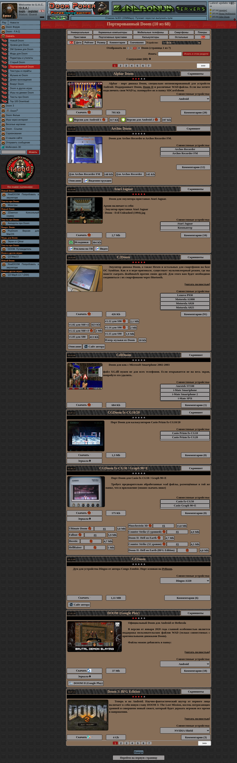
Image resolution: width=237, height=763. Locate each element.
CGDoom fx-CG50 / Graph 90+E (123, 468)
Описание (75, 180)
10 (134, 48)
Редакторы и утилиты (21, 58)
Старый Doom (17, 62)
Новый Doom (17, 40)
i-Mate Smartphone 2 (185, 394)
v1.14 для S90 (116, 327)
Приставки (80, 37)
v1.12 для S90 (116, 321)
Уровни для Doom (19, 45)
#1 (104, 528)
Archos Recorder (185, 149)
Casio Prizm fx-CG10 (185, 433)
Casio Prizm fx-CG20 (185, 437)
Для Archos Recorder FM (85, 174)
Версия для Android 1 (90, 119)
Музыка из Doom (19, 75)
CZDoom (138, 559)
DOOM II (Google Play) (86, 683)
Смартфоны (181, 32)
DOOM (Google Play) (123, 613)
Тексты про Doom (19, 97)
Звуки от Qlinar (16, 241)
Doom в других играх (21, 88)
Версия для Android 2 (143, 119)
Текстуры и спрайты (20, 71)
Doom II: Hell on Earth (145, 537)
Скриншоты (195, 73)
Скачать (10, 36)
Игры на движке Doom (22, 92)
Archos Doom (121, 128)
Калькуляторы (150, 37)
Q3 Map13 (13, 256)
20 (139, 48)
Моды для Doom (19, 53)
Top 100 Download (19, 101)
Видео (102, 248)
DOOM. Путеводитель (19, 249)
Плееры (202, 32)
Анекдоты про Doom (18, 223)
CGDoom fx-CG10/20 (124, 412)
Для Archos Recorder (130, 174)
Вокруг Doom (17, 84)
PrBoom (167, 568)
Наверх (138, 752)
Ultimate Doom (81, 528)
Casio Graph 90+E (185, 506)
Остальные (181, 37)
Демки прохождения (20, 79)
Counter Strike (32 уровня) (147, 544)
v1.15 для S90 (114, 333)
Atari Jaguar (123, 189)
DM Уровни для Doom (21, 49)
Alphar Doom (123, 73)
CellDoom (123, 355)
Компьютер (185, 228)
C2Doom (123, 257)
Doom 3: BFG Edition (123, 691)
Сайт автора (94, 346)
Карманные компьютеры (113, 32)
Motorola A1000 (185, 299)
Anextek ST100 (185, 386)
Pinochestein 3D (140, 525)
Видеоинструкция (97, 180)
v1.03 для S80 (78, 336)
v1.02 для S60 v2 (79, 324)
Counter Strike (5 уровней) (147, 531)
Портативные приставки (113, 37)
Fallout (76, 534)
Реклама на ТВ (81, 248)
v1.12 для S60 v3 (81, 330)
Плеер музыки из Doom (121, 340)
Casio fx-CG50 (185, 501)
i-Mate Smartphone (185, 390)
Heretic (74, 541)
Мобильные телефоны (151, 32)
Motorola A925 (185, 308)
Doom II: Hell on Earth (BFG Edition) (152, 550)
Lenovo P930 (185, 295)
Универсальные (80, 32)
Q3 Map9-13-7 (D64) (18, 274)
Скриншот (193, 128)
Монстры (13, 205)
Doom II (148, 86)
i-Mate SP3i (185, 398)
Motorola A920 (185, 303)
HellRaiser (76, 547)
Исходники (82, 242)
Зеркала (84, 460)
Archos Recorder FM (185, 153)
